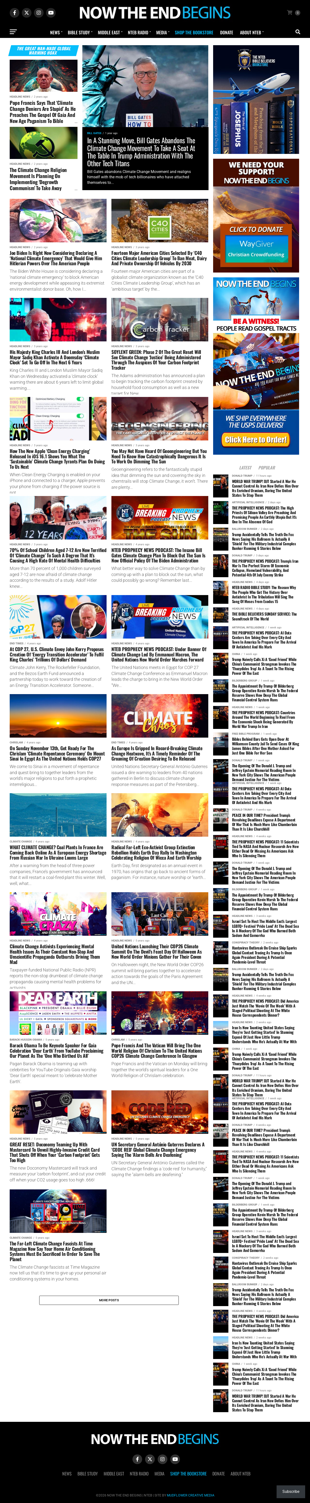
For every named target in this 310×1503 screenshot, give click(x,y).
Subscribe (290, 1491)
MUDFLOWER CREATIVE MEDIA (190, 1495)
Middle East (109, 32)
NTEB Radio (138, 32)
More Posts (109, 1301)
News (55, 32)
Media (161, 32)
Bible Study (79, 32)
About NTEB (250, 32)
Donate (226, 32)
